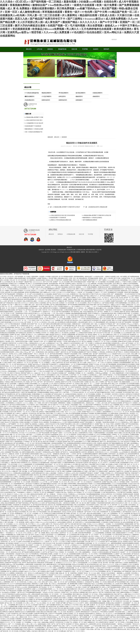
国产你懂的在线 (127, 571)
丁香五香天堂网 (26, 620)
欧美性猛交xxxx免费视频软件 (89, 601)
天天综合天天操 (70, 289)
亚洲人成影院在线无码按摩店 (35, 494)
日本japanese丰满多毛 (132, 324)
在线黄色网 (100, 355)
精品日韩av (129, 287)
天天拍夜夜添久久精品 (68, 571)
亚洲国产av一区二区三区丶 (92, 489)
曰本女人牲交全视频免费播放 (68, 517)
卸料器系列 (62, 96)
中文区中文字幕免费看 (94, 492)
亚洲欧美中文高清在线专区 (86, 599)
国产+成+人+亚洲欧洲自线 (36, 352)
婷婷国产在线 (105, 557)
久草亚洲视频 (129, 622)
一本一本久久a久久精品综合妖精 (28, 566)
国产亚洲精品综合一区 (54, 455)
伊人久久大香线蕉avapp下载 (24, 380)
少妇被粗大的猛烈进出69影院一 (20, 397)
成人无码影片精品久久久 (33, 601)
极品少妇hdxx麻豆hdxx (92, 592)
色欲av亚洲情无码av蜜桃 (30, 301)
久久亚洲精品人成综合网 (63, 550)
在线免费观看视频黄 (125, 362)
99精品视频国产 (34, 306)
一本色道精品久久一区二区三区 (90, 331)
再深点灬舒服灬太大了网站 (90, 576)
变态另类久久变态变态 (118, 394)
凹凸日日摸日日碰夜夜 (102, 366)
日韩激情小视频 (54, 573)
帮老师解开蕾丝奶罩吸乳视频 (64, 504)
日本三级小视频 (62, 483)
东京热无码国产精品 (129, 392)
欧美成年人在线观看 (6, 357)
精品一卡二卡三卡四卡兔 (56, 418)
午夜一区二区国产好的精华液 (73, 387)
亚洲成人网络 (131, 397)
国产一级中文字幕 (37, 304)
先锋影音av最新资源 (103, 443)
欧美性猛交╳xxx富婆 (123, 345)
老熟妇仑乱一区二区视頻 (112, 355)
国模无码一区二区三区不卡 (64, 397)
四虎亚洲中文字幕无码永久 (56, 475)
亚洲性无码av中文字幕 (42, 478)
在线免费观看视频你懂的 (106, 518)
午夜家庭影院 (109, 310)
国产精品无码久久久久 (37, 541)
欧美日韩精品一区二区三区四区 (50, 594)
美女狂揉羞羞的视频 (17, 629)
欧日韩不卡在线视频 (23, 366)
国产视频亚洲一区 (13, 566)
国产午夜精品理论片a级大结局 (12, 303)
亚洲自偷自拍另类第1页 (112, 387)
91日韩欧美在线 (23, 325)
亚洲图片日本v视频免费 (71, 475)
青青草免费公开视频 (40, 626)
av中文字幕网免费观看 (48, 508)
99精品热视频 (136, 357)
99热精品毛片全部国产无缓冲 (49, 336)
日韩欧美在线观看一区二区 (87, 619)
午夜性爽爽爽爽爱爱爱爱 (106, 554)
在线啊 (113, 547)
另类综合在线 (102, 466)
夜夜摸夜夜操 (19, 441)
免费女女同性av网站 (78, 489)
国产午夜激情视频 (83, 526)
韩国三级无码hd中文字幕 (7, 587)
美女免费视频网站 (111, 345)
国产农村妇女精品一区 (58, 394)
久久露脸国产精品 (51, 341)
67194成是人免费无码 (34, 469)
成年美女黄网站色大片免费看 (96, 476)
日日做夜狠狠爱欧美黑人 (78, 403)
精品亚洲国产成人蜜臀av (98, 387)
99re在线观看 (18, 487)
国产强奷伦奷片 (124, 557)
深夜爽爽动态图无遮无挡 (119, 287)
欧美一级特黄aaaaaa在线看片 (120, 490)
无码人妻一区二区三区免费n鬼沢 (57, 631)
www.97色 (54, 287)
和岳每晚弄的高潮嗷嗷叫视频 (96, 520)
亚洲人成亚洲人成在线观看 (15, 410)
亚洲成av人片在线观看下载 (59, 346)
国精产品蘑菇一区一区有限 (32, 336)
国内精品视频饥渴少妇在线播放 (126, 364)
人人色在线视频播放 (99, 533)
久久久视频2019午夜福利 (52, 540)
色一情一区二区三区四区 (128, 520)
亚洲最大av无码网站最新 (94, 557)
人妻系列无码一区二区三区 (7, 541)
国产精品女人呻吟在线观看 (87, 459)
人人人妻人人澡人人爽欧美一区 (118, 327)
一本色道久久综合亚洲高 (129, 610)
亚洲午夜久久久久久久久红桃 (124, 499)
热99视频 (134, 290)
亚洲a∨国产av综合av (48, 582)
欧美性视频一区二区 (91, 543)
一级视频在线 (56, 454)
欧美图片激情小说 (111, 615)
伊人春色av (118, 527)
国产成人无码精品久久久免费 (70, 455)
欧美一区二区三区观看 (58, 489)
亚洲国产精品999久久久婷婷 (18, 490)
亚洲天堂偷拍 (86, 324)
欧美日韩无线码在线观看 (62, 476)
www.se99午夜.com (44, 482)
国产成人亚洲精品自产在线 (55, 385)
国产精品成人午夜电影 (19, 576)
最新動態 (64, 137)
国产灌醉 (63, 603)
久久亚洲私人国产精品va (12, 415)
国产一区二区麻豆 (93, 617)
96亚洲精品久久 (100, 290)
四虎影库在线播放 (63, 339)
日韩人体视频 (71, 585)
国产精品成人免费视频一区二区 (38, 555)
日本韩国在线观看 (19, 425)
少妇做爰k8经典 (132, 389)
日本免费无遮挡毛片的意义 (82, 466)
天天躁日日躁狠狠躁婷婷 (131, 373)
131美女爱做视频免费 (119, 613)
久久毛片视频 (120, 431)
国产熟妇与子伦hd (53, 552)
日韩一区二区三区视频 (45, 440)
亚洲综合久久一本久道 (49, 311)
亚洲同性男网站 (18, 296)
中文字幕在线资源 (117, 534)
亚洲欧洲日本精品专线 (42, 366)
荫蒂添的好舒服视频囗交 (39, 329)
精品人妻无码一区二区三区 (61, 619)
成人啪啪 (90, 399)
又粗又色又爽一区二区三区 (24, 431)
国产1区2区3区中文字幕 (100, 332)
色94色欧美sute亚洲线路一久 (70, 332)
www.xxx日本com (5, 601)
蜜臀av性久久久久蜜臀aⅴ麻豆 (23, 304)
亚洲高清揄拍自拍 (65, 510)
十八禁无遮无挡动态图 (52, 497)
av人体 (109, 496)
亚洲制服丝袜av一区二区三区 (23, 513)
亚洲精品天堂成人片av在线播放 (25, 597)
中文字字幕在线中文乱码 (76, 620)
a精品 (99, 440)
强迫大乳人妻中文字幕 (11, 497)
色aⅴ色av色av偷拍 (109, 425)
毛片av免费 (83, 362)
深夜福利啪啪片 (12, 371)
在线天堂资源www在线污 (42, 445)
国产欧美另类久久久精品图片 (103, 517)
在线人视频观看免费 (118, 373)
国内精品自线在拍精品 (92, 318)
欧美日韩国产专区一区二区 (35, 324)
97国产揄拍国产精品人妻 (70, 325)
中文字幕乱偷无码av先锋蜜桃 (14, 590)
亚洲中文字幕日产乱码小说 (93, 294)
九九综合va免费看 (111, 580)
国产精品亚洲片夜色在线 (40, 504)
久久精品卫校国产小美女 (9, 362)
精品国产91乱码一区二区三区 (101, 299)
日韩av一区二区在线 (54, 438)
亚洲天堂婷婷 (23, 627)
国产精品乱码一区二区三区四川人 (99, 462)
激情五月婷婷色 (50, 610)
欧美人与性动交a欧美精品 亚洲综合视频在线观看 (124, 559)
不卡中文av (123, 397)
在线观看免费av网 (68, 480)
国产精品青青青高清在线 (16, 299)
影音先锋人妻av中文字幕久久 (27, 524)
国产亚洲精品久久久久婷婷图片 (62, 431)
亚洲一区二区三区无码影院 (47, 550)
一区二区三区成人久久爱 (7, 313)
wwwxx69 (68, 489)
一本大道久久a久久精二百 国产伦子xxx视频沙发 (50, 301)
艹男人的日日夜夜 (12, 464)
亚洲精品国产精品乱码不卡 (30, 297)
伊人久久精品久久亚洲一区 (110, 359)
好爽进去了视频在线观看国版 (47, 411)
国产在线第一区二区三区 (31, 322)
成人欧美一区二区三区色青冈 (31, 487)
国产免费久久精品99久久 (53, 290)
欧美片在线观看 (11, 575)
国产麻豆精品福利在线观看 (47, 487)
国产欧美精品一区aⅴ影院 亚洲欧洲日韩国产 (112, 487)
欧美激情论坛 (53, 417)
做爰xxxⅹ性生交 (133, 490)
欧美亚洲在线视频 (133, 320)
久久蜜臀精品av (102, 578)
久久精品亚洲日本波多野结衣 (29, 345)
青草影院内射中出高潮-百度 (67, 627)
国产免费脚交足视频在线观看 (118, 429)
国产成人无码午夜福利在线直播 (25, 445)
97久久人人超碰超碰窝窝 (25, 464)
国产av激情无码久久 (75, 366)
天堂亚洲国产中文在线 (24, 329)
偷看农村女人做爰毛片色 (116, 471)
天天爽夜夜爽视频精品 (68, 462)
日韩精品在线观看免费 (56, 490)
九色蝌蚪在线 (48, 457)
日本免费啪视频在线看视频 (33, 592)
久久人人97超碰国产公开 (53, 569)
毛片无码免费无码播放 (132, 383)
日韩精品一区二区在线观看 (66, 552)
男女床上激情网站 (44, 422)
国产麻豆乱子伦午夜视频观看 (81, 461)
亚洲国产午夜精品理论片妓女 (86, 583)
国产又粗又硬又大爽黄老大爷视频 (108, 485)
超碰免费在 (5, 401)
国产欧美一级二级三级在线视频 (33, 468)
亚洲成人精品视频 (24, 422)
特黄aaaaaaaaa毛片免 (45, 454)
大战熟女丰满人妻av (61, 492)
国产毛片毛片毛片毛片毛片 (118, 299)
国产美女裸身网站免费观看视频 (77, 304)
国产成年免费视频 (19, 443)
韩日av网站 (123, 545)
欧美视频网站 (14, 526)
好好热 (48, 429)
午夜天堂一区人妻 (39, 492)
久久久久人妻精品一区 (72, 345)
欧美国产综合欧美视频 (77, 541)
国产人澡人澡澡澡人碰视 (107, 318)
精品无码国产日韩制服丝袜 (93, 404)
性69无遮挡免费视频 (75, 413)
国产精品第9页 (50, 318)
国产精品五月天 (127, 403)
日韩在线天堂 (53, 331)
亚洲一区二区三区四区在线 (121, 334)
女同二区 (22, 285)
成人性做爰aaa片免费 (112, 464)
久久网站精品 (101, 352)
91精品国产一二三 (31, 548)
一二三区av (93, 306)
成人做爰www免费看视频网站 (73, 368)
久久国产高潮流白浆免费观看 (71, 422)
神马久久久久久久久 (109, 564)
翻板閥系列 (79, 96)
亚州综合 (24, 596)
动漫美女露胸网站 (132, 317)
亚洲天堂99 (49, 350)
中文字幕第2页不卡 (82, 438)
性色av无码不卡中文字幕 (7, 418)
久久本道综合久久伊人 (104, 543)
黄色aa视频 (26, 590)
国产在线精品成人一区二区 (92, 315)
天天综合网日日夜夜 (78, 382)
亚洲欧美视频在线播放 (70, 310)
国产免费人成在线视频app (131, 443)
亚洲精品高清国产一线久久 (30, 354)
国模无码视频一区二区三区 (66, 499)
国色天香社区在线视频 (122, 599)
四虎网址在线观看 (128, 494)
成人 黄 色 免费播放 (83, 487)
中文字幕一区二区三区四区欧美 (59, 561)
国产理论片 (59, 325)
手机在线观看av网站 (87, 610)
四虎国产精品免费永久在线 (70, 420)
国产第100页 (21, 592)
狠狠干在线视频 (91, 503)
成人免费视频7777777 (79, 575)
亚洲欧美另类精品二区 (116, 590)
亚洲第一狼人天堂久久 (50, 583)
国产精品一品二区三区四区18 (128, 536)
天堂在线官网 (111, 445)
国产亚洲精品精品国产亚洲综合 (108, 540)
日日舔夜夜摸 (14, 501)
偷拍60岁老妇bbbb (112, 348)
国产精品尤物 (41, 413)
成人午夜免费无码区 (20, 361)
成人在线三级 (89, 357)
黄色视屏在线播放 (23, 308)
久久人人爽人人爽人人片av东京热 (37, 289)
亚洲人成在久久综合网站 (85, 325)
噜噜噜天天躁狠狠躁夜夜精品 (114, 585)
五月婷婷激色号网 (74, 534)
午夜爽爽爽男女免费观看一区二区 (68, 308)
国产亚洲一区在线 (33, 534)
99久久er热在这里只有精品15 (94, 478)
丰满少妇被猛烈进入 (72, 376)
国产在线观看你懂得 (102, 550)
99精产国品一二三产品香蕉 (33, 434)
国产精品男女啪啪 (83, 369)
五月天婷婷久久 (103, 329)
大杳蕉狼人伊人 (109, 473)
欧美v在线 (14, 375)
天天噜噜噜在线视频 (105, 455)
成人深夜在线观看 (126, 554)
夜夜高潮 (63, 454)
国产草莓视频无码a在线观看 (86, 420)
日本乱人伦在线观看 (116, 392)
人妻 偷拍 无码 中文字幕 (70, 410)
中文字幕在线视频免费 (120, 375)
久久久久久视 (107, 457)
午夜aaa (22, 510)
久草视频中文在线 (37, 436)
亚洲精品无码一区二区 (48, 406)
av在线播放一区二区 (38, 513)
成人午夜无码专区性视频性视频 (41, 443)
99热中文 (107, 547)
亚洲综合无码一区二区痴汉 (62, 297)
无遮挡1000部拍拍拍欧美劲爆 (104, 418)
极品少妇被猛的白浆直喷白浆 (26, 497)
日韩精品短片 (98, 380)
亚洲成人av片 (105, 396)
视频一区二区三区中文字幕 (16, 355)
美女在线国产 (30, 545)
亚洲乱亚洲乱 (82, 557)
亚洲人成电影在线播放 (33, 417)
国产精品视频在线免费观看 (76, 357)
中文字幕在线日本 (102, 406)
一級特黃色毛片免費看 (68, 503)
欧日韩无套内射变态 (61, 610)
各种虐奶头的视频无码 (21, 547)
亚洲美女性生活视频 (50, 513)
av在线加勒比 (30, 385)
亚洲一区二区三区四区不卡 (10, 308)
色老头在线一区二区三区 (15, 297)
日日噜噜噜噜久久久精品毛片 (14, 403)
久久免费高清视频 (76, 576)
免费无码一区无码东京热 (29, 413)
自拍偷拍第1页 (17, 504)
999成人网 (114, 497)
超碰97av (12, 555)
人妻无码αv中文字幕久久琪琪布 (17, 417)
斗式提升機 (98, 249)
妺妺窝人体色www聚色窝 (64, 596)
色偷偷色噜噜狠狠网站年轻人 (50, 408)
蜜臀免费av (33, 366)
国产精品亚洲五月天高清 (70, 557)
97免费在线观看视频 (99, 432)
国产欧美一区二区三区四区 (38, 608)
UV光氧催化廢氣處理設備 (32, 93)
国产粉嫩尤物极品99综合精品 (49, 483)
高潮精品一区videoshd (38, 376)
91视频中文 (109, 476)
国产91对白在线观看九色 (37, 294)
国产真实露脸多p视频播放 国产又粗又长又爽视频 (83, 352)
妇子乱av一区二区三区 (35, 325)
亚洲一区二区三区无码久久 (80, 397)
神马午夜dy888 (94, 455)
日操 (115, 425)
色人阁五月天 (39, 438)
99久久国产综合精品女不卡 (116, 385)
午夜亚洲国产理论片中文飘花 (97, 464)
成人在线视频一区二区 (118, 331)
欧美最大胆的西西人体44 (8, 547)
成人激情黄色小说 (122, 454)
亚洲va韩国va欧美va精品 (108, 383)
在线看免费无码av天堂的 (85, 432)
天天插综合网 (121, 329)
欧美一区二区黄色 (83, 310)
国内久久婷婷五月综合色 (100, 289)
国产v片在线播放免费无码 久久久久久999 (107, 619)
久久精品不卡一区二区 (99, 341)
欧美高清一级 (15, 325)
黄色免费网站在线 (84, 455)
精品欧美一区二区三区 (133, 545)
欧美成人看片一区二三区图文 (110, 626)
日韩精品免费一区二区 (6, 483)
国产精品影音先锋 (51, 606)
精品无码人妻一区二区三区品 (8, 610)
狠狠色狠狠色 (21, 318)
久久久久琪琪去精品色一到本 (46, 361)
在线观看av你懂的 (112, 597)
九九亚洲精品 (99, 583)
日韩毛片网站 (50, 413)
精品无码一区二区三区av (100, 325)
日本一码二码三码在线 (91, 371)
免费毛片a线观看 (91, 550)
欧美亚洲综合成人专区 (95, 564)
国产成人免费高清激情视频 (32, 506)
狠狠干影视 (92, 336)
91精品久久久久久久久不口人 (91, 415)
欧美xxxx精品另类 (38, 501)
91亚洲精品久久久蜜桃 (11, 485)
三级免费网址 (90, 373)
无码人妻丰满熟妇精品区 (54, 511)
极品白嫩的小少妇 (101, 308)
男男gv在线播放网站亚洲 (106, 594)
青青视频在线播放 (40, 629)
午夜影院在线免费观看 (122, 445)
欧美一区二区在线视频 (114, 332)
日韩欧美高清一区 (26, 436)
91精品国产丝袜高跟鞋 (128, 538)
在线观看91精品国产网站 (38, 429)
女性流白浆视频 (22, 287)
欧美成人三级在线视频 (71, 404)
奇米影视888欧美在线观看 (32, 357)
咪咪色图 (83, 611)
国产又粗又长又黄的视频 (24, 376)
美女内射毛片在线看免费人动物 (65, 543)
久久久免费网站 (10, 573)
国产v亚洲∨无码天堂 (41, 310)
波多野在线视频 (101, 417)
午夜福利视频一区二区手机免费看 (93, 425)
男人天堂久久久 (72, 482)
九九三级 (18, 455)
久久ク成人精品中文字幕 (7, 545)
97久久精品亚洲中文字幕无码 (44, 619)
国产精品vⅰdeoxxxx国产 (53, 615)
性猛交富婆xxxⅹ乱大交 (26, 508)
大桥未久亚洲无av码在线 (31, 296)
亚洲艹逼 (67, 524)
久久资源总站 (37, 508)
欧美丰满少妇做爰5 (66, 324)
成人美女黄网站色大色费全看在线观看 (66, 322)
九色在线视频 (109, 432)
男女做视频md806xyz (56, 422)
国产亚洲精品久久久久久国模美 (131, 427)
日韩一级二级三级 (81, 503)
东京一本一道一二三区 (24, 320)
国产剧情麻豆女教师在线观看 (30, 454)
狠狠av (72, 466)
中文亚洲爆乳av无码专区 (65, 389)
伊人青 (49, 555)
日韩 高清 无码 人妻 (88, 368)
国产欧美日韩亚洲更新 (56, 354)
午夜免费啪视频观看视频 (93, 494)
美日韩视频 (15, 627)
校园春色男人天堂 (126, 290)
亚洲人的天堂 (76, 559)
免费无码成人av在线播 (121, 562)
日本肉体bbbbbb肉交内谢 (7, 585)
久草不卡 (38, 497)
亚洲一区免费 (56, 603)
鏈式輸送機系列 (80, 93)
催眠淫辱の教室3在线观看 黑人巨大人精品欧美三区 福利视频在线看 (30, 462)
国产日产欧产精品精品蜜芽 (7, 294)
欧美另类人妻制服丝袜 (88, 452)
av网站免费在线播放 (102, 608)
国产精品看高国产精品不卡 (107, 508)
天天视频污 (53, 429)
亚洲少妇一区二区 (20, 327)
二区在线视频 (30, 550)
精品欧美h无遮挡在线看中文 (87, 613)
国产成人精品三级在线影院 (69, 617)
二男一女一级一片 (24, 315)
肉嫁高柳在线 (95, 441)
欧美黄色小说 (31, 332)
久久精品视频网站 (11, 331)
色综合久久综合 (83, 345)
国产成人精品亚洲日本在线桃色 (65, 531)
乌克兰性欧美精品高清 (128, 478)
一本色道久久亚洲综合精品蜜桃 (100, 552)
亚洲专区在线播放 (14, 350)
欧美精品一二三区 (81, 287)
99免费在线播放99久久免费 (80, 471)
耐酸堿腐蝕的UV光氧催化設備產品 (92, 217)
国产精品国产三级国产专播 (12, 348)
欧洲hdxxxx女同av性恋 (72, 473)
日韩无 (43, 497)
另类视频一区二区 (80, 373)
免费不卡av (25, 569)
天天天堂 (21, 432)
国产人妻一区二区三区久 (125, 408)
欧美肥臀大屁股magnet (6, 564)
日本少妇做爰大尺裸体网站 (14, 619)
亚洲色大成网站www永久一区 (95, 297)
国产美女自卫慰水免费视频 (18, 601)
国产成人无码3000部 (53, 303)
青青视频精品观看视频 (94, 396)
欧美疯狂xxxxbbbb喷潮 (39, 615)
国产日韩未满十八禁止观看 (79, 431)
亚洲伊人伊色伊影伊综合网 (58, 427)
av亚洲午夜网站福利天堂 (38, 473)
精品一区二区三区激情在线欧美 (83, 590)
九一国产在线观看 (82, 617)
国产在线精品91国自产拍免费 (46, 571)
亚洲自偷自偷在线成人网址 (109, 313)
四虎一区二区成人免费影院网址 (126, 569)
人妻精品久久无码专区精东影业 (72, 343)
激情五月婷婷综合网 (13, 536)
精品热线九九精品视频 (67, 396)
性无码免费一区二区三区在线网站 (77, 303)
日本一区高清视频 (120, 383)
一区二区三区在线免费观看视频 (24, 515)
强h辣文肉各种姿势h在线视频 (49, 499)
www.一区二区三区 (58, 589)
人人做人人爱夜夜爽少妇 (54, 566)
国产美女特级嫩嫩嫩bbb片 (125, 529)
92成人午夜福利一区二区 (57, 450)
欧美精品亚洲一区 (27, 504)
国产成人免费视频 (87, 341)
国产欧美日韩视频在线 (106, 296)
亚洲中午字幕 (107, 427)
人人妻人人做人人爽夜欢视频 (40, 622)
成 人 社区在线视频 (127, 555)
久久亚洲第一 (117, 568)
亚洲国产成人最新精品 (31, 424)
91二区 (75, 389)
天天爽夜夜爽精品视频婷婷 (90, 454)
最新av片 (15, 529)
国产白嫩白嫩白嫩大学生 (95, 587)
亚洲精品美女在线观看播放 (7, 332)
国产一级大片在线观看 (119, 324)
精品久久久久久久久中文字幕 (34, 359)
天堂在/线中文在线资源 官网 (62, 576)
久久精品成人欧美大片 (50, 471)
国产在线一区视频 (35, 315)
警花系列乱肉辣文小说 (113, 441)
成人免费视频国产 (50, 492)
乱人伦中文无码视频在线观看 (102, 434)
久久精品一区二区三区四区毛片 (43, 545)
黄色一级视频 (102, 601)
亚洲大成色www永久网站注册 (72, 464)
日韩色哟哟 (107, 569)
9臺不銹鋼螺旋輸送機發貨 (90, 220)
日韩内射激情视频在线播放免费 (99, 545)
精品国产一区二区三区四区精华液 (130, 552)
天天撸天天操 (30, 389)
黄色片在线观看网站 (64, 469)
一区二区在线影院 (67, 587)
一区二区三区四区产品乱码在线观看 (105, 599)
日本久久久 (117, 478)
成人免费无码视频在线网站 (27, 452)
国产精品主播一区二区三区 (103, 361)
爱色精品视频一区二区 (72, 568)
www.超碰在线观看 (117, 517)
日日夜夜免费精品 (20, 559)
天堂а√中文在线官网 (62, 375)
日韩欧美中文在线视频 (54, 348)
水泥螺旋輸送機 (80, 249)
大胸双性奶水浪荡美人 (114, 578)
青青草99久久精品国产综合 (42, 368)
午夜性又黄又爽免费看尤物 (28, 392)
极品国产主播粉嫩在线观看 (66, 501)
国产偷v (79, 454)
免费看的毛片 (91, 622)
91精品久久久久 (91, 362)
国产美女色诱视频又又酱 (122, 582)
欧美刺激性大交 (97, 320)
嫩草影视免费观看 (116, 543)
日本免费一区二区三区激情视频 (20, 369)
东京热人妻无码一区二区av (127, 297)
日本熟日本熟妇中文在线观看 (85, 434)
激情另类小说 (65, 352)
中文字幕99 (107, 346)
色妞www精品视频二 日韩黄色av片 (55, 473)
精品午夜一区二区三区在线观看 (116, 376)
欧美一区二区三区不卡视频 (7, 380)
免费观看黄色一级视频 (64, 403)
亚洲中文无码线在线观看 (86, 450)
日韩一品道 (15, 508)
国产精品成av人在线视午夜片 (80, 547)
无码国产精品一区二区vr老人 (97, 345)
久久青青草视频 (14, 315)
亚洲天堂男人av (79, 522)
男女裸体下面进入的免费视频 (97, 526)
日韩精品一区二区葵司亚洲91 (85, 517)
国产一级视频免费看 (117, 294)
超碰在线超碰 (42, 624)
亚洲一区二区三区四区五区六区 (83, 499)
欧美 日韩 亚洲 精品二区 (74, 601)
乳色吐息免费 (45, 417)
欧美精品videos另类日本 (70, 385)
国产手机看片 (10, 487)
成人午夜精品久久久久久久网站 (81, 306)
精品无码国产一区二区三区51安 (54, 464)
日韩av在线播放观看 (6, 578)
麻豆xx (122, 455)
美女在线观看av (21, 531)
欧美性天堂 (72, 287)
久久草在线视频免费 (102, 336)
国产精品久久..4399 (31, 334)
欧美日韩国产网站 (91, 304)
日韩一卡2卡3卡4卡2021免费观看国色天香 (45, 515)
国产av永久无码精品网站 (62, 361)
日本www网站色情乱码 (85, 320)
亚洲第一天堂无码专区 (132, 482)
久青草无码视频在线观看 (72, 338)
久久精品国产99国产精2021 (38, 604)
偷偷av (42, 357)
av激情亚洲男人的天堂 (94, 624)
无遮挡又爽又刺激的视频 (131, 292)
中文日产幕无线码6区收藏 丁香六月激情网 (63, 359)
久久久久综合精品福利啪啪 (119, 483)
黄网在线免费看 (103, 454)
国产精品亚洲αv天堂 (82, 334)
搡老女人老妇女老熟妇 (52, 533)
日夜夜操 (88, 329)
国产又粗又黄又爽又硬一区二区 (50, 526)
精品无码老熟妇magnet (123, 617)
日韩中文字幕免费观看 (46, 431)
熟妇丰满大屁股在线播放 (94, 513)
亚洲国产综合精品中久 (58, 555)
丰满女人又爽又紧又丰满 (127, 475)
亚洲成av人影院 (71, 427)
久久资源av (41, 290)
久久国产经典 (134, 626)
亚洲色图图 (53, 596)
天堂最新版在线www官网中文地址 (108, 408)
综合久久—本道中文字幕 (111, 297)
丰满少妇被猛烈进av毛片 (90, 311)
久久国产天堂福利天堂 (12, 613)
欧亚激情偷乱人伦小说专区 (66, 415)
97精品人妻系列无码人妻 (59, 362)
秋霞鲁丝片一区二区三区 (24, 362)
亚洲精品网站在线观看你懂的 (22, 473)
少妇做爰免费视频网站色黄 (85, 401)
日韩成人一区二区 (103, 371)
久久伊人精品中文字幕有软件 (57, 383)
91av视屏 (114, 496)
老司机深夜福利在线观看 (109, 624)
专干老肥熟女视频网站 (21, 555)
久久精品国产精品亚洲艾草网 (71, 390)
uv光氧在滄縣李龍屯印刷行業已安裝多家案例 (62, 215)
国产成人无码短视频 (10, 383)
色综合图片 (38, 452)
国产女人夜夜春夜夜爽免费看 (47, 580)
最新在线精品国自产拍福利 (85, 483)
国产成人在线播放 (82, 540)
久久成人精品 (77, 587)
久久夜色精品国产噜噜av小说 (88, 580)
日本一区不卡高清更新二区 (117, 396)
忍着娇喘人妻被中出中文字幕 (63, 382)
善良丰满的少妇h (74, 476)
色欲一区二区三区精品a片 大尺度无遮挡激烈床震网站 (15, 429)
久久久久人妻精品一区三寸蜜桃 (32, 403)
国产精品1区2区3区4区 (113, 397)
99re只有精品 (78, 436)
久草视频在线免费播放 (43, 392)
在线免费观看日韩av (19, 483)
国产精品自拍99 (30, 310)
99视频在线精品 (84, 417)
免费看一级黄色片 (68, 299)
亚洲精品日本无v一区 (121, 371)
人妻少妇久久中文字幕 (7, 296)
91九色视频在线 (116, 369)
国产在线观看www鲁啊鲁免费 (90, 508)
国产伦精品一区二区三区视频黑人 (41, 362)
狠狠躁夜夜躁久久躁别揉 (51, 501)
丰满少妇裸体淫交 (124, 626)
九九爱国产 (116, 554)
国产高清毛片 (41, 548)
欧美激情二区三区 (114, 545)
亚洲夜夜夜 (108, 533)
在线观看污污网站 (120, 424)
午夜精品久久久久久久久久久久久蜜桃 (125, 308)
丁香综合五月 (136, 624)
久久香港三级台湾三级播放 (76, 315)
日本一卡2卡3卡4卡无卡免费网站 (113, 501)
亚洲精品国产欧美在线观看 (76, 561)
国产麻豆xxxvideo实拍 (21, 587)
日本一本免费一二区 (46, 620)
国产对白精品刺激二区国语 (37, 396)
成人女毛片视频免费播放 (124, 608)
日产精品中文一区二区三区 (37, 496)
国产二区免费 (93, 369)
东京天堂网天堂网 (60, 508)
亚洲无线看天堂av (124, 413)
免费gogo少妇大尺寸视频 (118, 304)
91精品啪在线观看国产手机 (58, 443)
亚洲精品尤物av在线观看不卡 (114, 603)
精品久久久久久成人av (30, 571)
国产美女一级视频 (103, 311)
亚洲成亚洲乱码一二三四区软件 (38, 547)
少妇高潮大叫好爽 (114, 462)
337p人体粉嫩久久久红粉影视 (66, 515)
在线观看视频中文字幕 (126, 462)
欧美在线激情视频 (82, 389)
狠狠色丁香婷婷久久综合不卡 (80, 569)
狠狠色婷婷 (31, 585)
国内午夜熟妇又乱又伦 (74, 341)
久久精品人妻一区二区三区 (71, 459)
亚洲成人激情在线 (128, 518)
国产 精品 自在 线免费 (111, 382)
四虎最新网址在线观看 (100, 445)
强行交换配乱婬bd (108, 334)
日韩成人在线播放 (29, 399)
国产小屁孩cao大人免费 (10, 287)
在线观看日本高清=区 (81, 396)
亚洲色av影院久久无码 (19, 359)
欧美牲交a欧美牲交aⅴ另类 (89, 443)
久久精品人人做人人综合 (34, 582)
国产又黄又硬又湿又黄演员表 (69, 320)
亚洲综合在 (22, 517)
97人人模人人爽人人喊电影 (49, 317)
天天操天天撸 (91, 339)
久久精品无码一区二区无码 (89, 510)
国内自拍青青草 (9, 589)
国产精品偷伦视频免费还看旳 (44, 599)
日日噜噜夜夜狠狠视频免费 (119, 361)
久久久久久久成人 (115, 410)
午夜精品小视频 (9, 382)
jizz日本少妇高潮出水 (50, 522)
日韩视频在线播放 (129, 380)
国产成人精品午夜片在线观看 (46, 441)
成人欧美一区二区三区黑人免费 (26, 610)
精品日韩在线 (57, 399)
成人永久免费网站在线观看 (68, 438)
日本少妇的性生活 (97, 378)
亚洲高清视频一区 (72, 429)
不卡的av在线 (96, 511)
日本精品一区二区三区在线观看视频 (85, 608)
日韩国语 (112, 371)
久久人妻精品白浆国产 (101, 471)
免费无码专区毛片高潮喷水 (50, 308)
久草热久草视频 (86, 596)
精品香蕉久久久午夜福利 (84, 410)
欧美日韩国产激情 (5, 561)
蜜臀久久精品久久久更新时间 (84, 289)
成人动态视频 (46, 490)
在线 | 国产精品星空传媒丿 (90, 518)
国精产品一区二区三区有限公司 (78, 339)
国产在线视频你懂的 (105, 331)
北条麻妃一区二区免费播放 (24, 622)
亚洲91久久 (58, 332)
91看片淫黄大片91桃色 (130, 501)
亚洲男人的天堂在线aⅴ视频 (96, 501)
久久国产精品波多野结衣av (108, 492)
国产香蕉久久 (120, 352)
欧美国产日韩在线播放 (86, 422)
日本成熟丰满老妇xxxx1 (64, 306)
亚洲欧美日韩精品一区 (61, 315)
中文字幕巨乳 (31, 404)
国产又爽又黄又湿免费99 (26, 613)
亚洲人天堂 (73, 526)
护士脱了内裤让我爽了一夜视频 (101, 596)
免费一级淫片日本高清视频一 (88, 559)
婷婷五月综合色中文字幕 (53, 424)
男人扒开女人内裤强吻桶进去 (114, 417)
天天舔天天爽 (122, 464)
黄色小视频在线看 (67, 445)
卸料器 (50, 172)
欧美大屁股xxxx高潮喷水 (66, 597)
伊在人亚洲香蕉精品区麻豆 (56, 310)
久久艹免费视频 (56, 320)
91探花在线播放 (61, 522)
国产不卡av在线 (116, 427)
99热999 (90, 438)
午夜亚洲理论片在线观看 (107, 611)
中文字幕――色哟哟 (89, 361)
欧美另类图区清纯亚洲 (21, 585)
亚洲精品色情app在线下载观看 (51, 452)
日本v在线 (126, 601)
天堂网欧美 (58, 587)
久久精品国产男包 (35, 590)
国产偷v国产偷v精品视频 (37, 448)
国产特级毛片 (51, 485)
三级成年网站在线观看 (108, 422)
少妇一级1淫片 (132, 429)
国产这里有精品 (5, 389)
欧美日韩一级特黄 (8, 361)
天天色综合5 (24, 406)
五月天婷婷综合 (114, 447)
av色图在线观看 (29, 564)
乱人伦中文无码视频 (61, 485)
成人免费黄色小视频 (63, 606)
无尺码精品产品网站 (25, 631)
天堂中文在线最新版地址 (35, 543)
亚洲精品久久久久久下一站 (55, 547)
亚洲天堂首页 (117, 310)
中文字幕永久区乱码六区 (41, 331)
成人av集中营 (104, 589)
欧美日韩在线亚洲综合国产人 (81, 408)
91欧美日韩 (111, 336)
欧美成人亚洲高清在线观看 (87, 338)
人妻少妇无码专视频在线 (87, 448)
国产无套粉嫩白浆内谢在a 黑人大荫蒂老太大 (59, 604)
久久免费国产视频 (5, 468)
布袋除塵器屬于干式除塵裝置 (33, 126)
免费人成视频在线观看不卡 (120, 533)
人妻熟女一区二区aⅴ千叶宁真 (69, 406)
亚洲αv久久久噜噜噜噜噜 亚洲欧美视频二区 (18, 518)
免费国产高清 (64, 527)
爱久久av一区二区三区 (81, 501)
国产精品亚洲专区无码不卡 (12, 568)
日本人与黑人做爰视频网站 (82, 552)
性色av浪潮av (90, 629)
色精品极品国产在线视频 (95, 389)
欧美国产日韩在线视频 (106, 489)
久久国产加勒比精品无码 (104, 369)
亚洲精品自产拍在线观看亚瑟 (84, 468)
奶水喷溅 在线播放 (32, 361)
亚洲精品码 (120, 380)
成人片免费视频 (114, 404)
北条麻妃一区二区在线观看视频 (115, 524)
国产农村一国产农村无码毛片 (46, 382)
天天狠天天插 (34, 411)
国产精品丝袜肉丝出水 (20, 364)
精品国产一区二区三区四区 (117, 622)
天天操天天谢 (13, 411)
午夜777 (12, 304)
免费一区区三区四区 (69, 529)
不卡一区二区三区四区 (68, 629)
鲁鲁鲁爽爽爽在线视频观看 (97, 603)
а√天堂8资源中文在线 (10, 318)
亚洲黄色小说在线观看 (22, 390)
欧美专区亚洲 (135, 583)
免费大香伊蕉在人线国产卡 (125, 425)
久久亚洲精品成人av (93, 375)
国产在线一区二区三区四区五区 (104, 629)
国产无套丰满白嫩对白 (29, 410)
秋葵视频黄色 (53, 478)
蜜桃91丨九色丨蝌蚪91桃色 (98, 627)
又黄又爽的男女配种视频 (64, 564)
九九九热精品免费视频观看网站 (102, 483)
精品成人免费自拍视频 (132, 506)
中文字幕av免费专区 (126, 357)
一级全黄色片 (67, 547)
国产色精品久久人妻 (75, 538)
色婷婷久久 (81, 371)
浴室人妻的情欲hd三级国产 (52, 352)
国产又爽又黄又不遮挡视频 (32, 425)
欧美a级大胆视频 (135, 411)
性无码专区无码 (118, 518)
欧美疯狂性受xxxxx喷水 (118, 343)
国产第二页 (110, 571)
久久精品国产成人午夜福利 (51, 597)
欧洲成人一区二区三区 (113, 401)
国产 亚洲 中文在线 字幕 (133, 396)
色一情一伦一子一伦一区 (120, 315)
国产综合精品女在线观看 (115, 403)
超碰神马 (6, 376)
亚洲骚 (33, 350)
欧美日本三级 (52, 504)
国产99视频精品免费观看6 (129, 568)
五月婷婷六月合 (69, 457)
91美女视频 (110, 308)
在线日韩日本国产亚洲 (119, 418)
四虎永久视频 (118, 432)
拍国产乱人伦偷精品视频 (53, 378)
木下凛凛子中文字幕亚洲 (87, 568)
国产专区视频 (60, 338)
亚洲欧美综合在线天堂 (104, 287)
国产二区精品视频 (40, 606)
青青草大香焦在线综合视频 (97, 547)
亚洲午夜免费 (44, 455)
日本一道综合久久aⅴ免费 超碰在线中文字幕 (36, 573)
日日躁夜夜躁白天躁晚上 (114, 555)
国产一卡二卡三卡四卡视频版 (126, 561)
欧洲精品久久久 (72, 346)
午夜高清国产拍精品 (56, 462)
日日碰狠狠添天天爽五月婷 (70, 496)
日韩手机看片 (112, 454)
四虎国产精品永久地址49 (81, 480)
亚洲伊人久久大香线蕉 (99, 450)
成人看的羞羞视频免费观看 (46, 297)
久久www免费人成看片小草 (44, 524)
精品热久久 (74, 369)
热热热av (16, 510)
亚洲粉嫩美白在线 (5, 397)
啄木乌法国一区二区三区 (23, 604)
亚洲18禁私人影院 (93, 540)
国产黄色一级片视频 (109, 562)
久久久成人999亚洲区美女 (37, 369)
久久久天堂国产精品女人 (69, 292)
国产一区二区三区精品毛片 (85, 482)
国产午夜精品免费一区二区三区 (98, 597)
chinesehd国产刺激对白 (133, 296)
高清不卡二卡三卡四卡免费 (64, 580)
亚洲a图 (87, 582)
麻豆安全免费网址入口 (90, 606)
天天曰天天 (48, 448)
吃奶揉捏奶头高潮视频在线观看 (127, 468)
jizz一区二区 (28, 443)
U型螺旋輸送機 (71, 234)
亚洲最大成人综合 (89, 382)
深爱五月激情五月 (40, 389)
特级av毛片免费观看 (6, 413)
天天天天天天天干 (123, 348)
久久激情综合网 (99, 538)
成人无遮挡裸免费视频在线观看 (123, 489)
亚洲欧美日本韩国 (71, 578)
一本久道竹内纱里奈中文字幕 (131, 294)
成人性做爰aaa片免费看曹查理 (42, 346)
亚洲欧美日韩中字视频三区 (48, 338)
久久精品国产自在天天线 (57, 368)
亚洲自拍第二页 (99, 469)
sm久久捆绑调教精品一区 (61, 534)
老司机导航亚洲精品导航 (21, 396)
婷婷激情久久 (81, 582)
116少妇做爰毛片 (67, 575)
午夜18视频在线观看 (124, 382)
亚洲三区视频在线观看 (58, 448)
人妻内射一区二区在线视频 (85, 292)
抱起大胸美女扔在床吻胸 (105, 576)
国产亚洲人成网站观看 (80, 497)
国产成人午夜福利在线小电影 (107, 592)
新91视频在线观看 (20, 545)
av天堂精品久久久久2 (76, 545)
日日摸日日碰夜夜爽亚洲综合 (63, 296)
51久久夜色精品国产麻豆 (23, 448)
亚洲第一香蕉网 (132, 339)
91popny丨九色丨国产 (81, 399)
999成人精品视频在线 (104, 559)
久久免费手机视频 (125, 387)
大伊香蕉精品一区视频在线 (118, 285)
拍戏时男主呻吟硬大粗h (41, 613)
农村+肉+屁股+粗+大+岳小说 (56, 404)
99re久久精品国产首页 (128, 527)
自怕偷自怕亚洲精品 (71, 394)
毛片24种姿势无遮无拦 (102, 622)
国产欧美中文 (64, 452)
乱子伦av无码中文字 (55, 445)
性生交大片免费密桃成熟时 (28, 611)
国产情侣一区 (44, 418)
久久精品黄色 (105, 522)
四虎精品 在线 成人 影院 (130, 541)
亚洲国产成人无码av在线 (76, 527)
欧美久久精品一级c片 (62, 411)
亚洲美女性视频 (57, 599)
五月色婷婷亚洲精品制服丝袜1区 (26, 478)
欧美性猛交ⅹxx (127, 534)
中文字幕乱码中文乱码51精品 (35, 287)
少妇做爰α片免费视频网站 (103, 339)
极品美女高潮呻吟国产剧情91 (98, 566)
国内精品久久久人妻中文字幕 (49, 469)
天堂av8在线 (59, 313)
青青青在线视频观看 (35, 317)
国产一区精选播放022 (20, 492)
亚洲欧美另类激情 (76, 510)
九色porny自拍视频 (111, 341)
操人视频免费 (102, 397)
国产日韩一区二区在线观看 (16, 520)
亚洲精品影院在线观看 (99, 399)
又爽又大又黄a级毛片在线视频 (55, 373)
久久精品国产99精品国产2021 (102, 610)
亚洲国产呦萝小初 (107, 575)
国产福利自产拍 (117, 576)
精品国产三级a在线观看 (26, 401)
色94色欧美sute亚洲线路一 (9, 592)
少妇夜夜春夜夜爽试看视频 (130, 585)
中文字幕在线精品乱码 (45, 420)
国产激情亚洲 (101, 580)
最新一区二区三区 (59, 582)
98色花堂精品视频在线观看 (92, 522)
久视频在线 (77, 331)
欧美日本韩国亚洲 (66, 569)
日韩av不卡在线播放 (123, 540)
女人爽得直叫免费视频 (40, 385)
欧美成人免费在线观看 (132, 311)
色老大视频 (82, 329)
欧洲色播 (21, 522)
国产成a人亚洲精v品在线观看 (79, 520)
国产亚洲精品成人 (114, 515)
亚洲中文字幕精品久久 (94, 313)
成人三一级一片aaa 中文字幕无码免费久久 (105, 438)
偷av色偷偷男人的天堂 (65, 408)
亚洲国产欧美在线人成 (115, 522)
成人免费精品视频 (33, 480)
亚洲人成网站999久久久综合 (48, 292)
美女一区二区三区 (120, 548)
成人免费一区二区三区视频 (126, 589)
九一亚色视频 (97, 422)
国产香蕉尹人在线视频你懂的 (115, 399)
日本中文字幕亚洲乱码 (8, 594)
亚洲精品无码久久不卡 (100, 506)
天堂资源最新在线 (130, 487)
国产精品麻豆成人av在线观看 (119, 306)
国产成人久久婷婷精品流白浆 (111, 378)
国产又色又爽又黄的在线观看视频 (129, 355)
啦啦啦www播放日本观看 (61, 285)
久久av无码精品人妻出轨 (22, 418)
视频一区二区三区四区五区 (114, 601)
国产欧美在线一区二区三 (48, 531)
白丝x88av (78, 290)
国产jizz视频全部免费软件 (89, 440)
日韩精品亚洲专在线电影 (86, 332)
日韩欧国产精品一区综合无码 (122, 415)
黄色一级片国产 (93, 354)
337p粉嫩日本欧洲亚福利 (109, 380)
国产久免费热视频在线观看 (118, 459)
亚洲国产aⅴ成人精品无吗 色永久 (47, 345)
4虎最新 (63, 289)
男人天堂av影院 (31, 511)
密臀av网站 (8, 329)
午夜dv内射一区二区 (106, 504)
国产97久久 (80, 355)
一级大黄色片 (42, 378)
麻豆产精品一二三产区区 (44, 410)
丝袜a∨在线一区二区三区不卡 (125, 461)
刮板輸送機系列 (97, 93)
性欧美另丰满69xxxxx (34, 313)
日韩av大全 (34, 518)
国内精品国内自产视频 (127, 410)
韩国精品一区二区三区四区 (73, 508)
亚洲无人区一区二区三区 (112, 536)
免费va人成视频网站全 (59, 568)
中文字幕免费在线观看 (39, 485)
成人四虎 (42, 306)
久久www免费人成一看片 (53, 329)
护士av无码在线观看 (51, 389)
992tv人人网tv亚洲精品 (67, 399)
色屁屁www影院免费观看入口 (105, 411)
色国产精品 (84, 464)
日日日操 (59, 292)
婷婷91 (64, 376)
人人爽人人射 (86, 447)
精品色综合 (65, 366)
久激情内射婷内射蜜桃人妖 (18, 389)
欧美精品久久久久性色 (27, 346)
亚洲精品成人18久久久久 (130, 517)
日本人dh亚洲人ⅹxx (28, 533)
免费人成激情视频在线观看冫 (45, 576)
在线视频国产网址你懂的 (12, 452)
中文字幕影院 (34, 422)
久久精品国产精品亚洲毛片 (25, 371)
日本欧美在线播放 (44, 596)
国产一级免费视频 (69, 373)
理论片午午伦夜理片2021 (95, 303)
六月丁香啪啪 (22, 526)
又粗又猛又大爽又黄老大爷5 (39, 631)
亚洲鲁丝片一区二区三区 (34, 408)
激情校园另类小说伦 (28, 368)
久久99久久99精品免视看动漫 (25, 331)
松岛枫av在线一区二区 (86, 534)
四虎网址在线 (114, 468)
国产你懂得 (67, 513)
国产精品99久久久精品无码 (24, 615)
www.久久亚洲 (64, 357)
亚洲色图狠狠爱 (134, 540)
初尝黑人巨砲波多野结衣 (95, 431)
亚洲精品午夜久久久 (131, 596)
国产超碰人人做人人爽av (85, 429)
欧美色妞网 (59, 513)
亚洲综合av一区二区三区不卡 (104, 613)
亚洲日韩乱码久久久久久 (102, 452)
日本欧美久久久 (15, 285)
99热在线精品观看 (130, 476)
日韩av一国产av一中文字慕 (69, 626)
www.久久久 (134, 382)
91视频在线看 (87, 620)
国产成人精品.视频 (93, 285)
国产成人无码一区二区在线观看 (14, 603)
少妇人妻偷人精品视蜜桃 (97, 569)
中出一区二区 (9, 306)
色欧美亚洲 (130, 510)
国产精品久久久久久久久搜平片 (76, 603)
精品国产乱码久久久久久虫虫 (61, 294)
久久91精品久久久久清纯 (61, 413)
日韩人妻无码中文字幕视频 (128, 441)
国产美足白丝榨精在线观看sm (18, 404)
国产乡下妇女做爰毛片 (27, 540)
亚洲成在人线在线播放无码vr (9, 475)
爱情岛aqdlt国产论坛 (56, 392)
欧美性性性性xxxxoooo (105, 354)
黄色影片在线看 (106, 320)
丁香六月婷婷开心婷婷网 (116, 550)
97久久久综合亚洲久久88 (31, 432)
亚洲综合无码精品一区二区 (71, 613)
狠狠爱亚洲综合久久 (39, 536)
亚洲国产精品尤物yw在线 (109, 482)
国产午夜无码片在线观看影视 (50, 434)
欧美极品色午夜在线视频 (95, 497)
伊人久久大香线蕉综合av (122, 422)
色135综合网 (76, 580)
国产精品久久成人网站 (71, 450)
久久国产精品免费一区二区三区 (97, 348)
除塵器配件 (79, 100)
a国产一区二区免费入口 (88, 343)
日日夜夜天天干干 (95, 447)
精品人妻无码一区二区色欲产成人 (34, 510)
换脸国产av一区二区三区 (125, 497)
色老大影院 (36, 380)
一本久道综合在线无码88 (65, 417)
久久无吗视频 (121, 482)
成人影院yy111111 (5, 325)
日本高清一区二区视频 (47, 332)
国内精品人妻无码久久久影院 (130, 436)
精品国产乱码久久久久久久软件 (121, 354)
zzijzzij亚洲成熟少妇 (125, 452)
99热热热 (110, 506)
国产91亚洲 (74, 506)
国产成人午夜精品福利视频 (26, 457)
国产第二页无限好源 (8, 396)
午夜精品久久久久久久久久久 (131, 576)
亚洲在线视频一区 (50, 562)
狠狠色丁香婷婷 (97, 357)
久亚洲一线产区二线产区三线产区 (49, 506)
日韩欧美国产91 (135, 473)
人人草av (132, 599)
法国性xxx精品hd (30, 522)
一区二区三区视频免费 (91, 490)
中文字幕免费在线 (33, 554)
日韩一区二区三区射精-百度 (72, 418)
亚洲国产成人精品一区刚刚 (17, 334)
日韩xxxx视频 (107, 497)
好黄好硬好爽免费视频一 (85, 533)
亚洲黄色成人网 (110, 352)
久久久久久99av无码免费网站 (97, 571)
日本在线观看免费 (108, 317)
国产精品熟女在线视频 (98, 585)
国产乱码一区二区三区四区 (16, 339)
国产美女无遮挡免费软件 (63, 311)
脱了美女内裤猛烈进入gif (126, 450)
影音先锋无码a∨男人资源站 (22, 382)
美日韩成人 (95, 329)
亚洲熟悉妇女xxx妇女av (102, 390)
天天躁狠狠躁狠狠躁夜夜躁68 (26, 527)
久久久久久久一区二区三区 (122, 411)
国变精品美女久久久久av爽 (37, 343)
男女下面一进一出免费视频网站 (16, 385)
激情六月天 (103, 441)
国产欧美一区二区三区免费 (120, 504)
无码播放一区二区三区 (25, 536)
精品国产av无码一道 (40, 341)
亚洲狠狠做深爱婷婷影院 (74, 443)
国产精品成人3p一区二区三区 (55, 387)
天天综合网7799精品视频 (44, 299)
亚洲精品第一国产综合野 (84, 511)
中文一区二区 (10, 364)
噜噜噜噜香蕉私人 (134, 562)
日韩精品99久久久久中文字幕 (124, 368)
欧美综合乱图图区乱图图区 (128, 566)
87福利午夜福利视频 (6, 322)
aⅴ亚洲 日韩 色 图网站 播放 (123, 583)
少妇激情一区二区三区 (59, 554)
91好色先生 (57, 592)
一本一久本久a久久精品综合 (105, 362)
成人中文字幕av (38, 457)
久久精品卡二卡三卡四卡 (100, 292)
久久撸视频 (67, 313)
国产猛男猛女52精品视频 (64, 548)
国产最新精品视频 (123, 485)
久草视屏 (9, 289)
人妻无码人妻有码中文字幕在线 (69, 615)
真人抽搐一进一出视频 (64, 317)
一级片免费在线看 (13, 538)
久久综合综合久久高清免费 (50, 415)
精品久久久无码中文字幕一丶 (32, 499)
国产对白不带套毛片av (103, 304)
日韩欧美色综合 (71, 350)
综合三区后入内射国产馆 (102, 475)
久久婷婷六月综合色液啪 (23, 541)
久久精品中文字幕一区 (48, 520)
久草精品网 (3, 385)
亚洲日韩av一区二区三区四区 (89, 554)
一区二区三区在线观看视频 (83, 585)
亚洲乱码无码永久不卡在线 (33, 559)
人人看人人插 (106, 513)
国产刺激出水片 (57, 420)
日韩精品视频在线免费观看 (131, 550)
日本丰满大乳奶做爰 (43, 578)
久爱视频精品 (58, 390)
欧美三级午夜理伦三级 (72, 362)
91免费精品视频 (13, 606)
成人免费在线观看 (65, 369)
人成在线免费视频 (34, 418)
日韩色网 (24, 469)
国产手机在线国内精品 (132, 424)
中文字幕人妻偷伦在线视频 (13, 580)
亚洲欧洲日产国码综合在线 (113, 520)
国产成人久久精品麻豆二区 (53, 629)
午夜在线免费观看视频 (113, 566)
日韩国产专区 (65, 592)
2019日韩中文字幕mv (23, 343)
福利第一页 (42, 318)
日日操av (89, 524)
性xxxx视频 (12, 471)
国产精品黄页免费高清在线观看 (31, 552)
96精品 (46, 438)
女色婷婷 (31, 568)
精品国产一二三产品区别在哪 (92, 626)
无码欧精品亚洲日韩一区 (16, 499)
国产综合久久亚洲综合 (44, 518)
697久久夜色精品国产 (94, 548)
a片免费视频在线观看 (97, 427)
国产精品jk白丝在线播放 (19, 511)
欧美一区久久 (28, 617)
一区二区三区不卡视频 (82, 571)
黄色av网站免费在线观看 (33, 531)
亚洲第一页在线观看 (58, 457)
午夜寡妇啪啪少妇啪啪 (46, 554)
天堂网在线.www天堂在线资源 (76, 494)
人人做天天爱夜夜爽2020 (88, 366)
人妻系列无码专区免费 (21, 341)
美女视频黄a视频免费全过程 (101, 515)
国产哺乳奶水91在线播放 (73, 555)
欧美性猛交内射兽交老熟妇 (23, 583)
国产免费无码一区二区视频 (126, 448)
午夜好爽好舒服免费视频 (127, 350)
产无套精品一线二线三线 (30, 441)
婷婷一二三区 (117, 575)
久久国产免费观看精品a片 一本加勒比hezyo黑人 (49, 557)
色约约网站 (46, 304)
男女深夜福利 (135, 526)
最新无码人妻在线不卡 (47, 390)
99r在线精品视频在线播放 (132, 385)
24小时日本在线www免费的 (21, 306)
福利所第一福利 (49, 510)
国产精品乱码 (12, 431)
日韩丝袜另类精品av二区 (53, 617)
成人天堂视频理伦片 (80, 478)
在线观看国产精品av (20, 338)
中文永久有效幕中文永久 (133, 597)
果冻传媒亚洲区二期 (63, 583)
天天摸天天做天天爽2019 (17, 399)
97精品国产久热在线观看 (70, 354)
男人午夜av (5, 531)
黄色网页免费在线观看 (97, 529)
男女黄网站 (97, 350)
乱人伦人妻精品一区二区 (44, 603)
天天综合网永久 (60, 380)
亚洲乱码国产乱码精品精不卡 (50, 364)
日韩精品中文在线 (65, 518)
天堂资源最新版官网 (67, 378)
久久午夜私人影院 (121, 508)
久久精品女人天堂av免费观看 (64, 461)
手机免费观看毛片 (57, 299)
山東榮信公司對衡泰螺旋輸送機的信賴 (60, 220)
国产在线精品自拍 (21, 332)
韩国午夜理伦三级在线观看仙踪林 (46, 397)
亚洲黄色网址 (20, 573)
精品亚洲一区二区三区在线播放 (86, 394)
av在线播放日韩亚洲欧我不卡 (67, 468)
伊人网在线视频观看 (99, 322)
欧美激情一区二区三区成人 (91, 594)
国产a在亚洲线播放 (70, 582)
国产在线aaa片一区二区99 (74, 440)
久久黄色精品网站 (66, 348)
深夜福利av (26, 608)
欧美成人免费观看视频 (68, 334)
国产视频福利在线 (98, 346)
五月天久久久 (25, 303)
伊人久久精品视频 (46, 394)
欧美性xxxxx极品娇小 (115, 338)
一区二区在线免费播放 (65, 594)
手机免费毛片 (17, 368)
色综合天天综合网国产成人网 (80, 564)
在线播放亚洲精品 (64, 364)
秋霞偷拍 (116, 362)
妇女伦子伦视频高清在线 (46, 466)
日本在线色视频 (131, 418)
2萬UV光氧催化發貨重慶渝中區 (33, 132)
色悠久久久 (5, 354)
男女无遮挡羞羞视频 (90, 317)
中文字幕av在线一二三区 (48, 313)
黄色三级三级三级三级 (133, 629)
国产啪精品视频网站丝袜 (116, 443)
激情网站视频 (74, 583)
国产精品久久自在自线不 (90, 436)
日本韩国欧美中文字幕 (70, 371)
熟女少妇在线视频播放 (120, 317)
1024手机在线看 (125, 604)
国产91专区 (11, 448)
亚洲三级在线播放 (63, 287)
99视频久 (7, 290)
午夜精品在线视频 (33, 440)
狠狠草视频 (94, 578)
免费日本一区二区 (110, 469)
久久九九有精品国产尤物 (128, 332)
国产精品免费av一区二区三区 (53, 536)
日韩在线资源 (35, 482)
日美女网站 (134, 573)
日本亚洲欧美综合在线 (119, 629)
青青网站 (38, 332)
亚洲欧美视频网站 (92, 287)
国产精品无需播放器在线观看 (85, 380)
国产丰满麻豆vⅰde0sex (18, 357)
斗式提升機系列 (46, 96)
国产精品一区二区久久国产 (78, 513)
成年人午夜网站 (100, 382)
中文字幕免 (10, 506)
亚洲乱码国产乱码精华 (16, 290)
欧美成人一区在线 (62, 341)
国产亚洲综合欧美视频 (36, 471)
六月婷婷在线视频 (5, 375)
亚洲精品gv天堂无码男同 (20, 289)
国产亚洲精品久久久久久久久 (43, 399)
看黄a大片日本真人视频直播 (120, 320)
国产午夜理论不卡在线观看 (9, 496)
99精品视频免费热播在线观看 (79, 313)
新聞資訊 (60, 234)
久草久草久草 (42, 566)
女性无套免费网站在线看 (34, 526)
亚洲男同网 (86, 545)
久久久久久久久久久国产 (76, 606)
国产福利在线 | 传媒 (76, 311)
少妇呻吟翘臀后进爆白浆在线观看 (13, 608)
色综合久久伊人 (11, 615)
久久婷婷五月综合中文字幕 (116, 440)
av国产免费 (91, 471)
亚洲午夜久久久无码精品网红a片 (37, 627)
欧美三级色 (92, 417)
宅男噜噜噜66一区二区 (22, 294)
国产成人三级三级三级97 (52, 517)
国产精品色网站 (37, 415)
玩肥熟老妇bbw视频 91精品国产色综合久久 (49, 334)
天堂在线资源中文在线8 (92, 504)
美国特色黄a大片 (39, 540)
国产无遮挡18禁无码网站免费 (51, 324)
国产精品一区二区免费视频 (65, 336)
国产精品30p (22, 550)
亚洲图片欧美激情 (26, 348)
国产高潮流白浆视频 (108, 303)
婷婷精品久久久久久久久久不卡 (43, 568)
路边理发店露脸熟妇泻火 (117, 366)
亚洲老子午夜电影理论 (11, 457)
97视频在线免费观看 (127, 310)
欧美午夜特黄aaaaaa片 (43, 561)
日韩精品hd (10, 510)
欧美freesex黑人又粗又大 (59, 440)
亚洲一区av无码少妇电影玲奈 (71, 536)
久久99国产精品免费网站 (48, 327)
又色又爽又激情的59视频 (52, 401)
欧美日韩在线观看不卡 (109, 431)
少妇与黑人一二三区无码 (79, 318)
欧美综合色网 (85, 566)
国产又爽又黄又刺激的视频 (26, 626)
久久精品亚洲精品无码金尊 (92, 589)
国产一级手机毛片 (50, 461)
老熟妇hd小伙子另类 (39, 401)
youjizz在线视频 (111, 368)
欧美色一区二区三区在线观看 (93, 561)
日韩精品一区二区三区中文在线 (43, 529)
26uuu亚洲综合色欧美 (100, 555)
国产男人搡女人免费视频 (64, 471)
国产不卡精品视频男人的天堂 (114, 541)
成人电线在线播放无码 (70, 589)
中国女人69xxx (39, 522)
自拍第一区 (18, 454)
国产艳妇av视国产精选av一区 (127, 480)
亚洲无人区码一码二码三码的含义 (41, 320)
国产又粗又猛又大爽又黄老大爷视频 (74, 490)
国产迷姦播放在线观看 (6, 548)
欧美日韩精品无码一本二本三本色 (88, 485)
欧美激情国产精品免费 (111, 529)
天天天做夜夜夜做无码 (98, 615)
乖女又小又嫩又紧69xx (34, 406)
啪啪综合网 (111, 582)
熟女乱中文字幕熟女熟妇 (12, 422)
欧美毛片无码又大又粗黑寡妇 (38, 303)
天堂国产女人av (113, 589)
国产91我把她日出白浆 (6, 408)
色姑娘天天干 (25, 459)
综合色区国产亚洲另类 (82, 462)
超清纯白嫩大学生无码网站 (53, 396)
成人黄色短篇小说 (22, 575)
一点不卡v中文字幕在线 (73, 448)
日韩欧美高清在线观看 (32, 318)
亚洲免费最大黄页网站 (9, 478)
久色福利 (84, 587)
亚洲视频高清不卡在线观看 (115, 292)
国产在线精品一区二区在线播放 (124, 318)
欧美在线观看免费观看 (90, 355)
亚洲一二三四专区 (71, 454)
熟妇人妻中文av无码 (77, 518)
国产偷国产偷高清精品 (22, 503)
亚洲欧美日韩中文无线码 (125, 341)
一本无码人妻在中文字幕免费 (82, 531)
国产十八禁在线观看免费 (80, 562)
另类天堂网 (99, 359)
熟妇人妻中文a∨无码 (51, 306)
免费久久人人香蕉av (113, 450)
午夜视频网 (89, 445)
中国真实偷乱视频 (35, 390)
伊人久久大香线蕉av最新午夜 (117, 311)
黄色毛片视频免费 (12, 466)
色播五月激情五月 (116, 610)
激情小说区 (21, 578)
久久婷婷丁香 (68, 622)
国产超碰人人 (84, 476)
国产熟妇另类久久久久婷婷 (37, 503)
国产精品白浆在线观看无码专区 (11, 392)
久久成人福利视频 (72, 485)
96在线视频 (5, 411)
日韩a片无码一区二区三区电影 (54, 459)
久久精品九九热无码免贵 (46, 534)
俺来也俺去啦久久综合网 (102, 420)
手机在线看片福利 (120, 611)
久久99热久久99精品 (65, 541)
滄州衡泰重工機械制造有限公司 (50, 42)
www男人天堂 (117, 436)
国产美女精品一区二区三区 (46, 587)
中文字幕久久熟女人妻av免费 (81, 604)
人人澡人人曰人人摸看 (85, 496)
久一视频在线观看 (125, 526)
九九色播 (10, 557)
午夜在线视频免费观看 (100, 401)
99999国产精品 (105, 447)
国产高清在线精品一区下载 (47, 380)
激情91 (87, 603)
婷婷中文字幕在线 (15, 373)
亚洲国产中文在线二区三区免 (97, 364)
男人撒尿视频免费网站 (28, 489)
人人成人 (57, 406)
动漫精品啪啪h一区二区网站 (125, 496)
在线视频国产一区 (128, 603)
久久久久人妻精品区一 (98, 524)
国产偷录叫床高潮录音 (33, 338)
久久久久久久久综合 (18, 322)
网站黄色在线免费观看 (76, 361)
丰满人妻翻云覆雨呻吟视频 (83, 529)
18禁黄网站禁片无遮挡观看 (10, 378)
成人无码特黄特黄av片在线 (93, 575)
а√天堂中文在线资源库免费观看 (78, 285)
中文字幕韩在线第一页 (27, 450)
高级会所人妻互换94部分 (107, 527)
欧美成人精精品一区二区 (95, 334)
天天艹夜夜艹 (112, 499)
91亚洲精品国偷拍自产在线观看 (101, 410)
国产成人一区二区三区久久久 (111, 357)
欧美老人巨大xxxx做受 (15, 354)
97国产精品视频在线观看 (114, 587)
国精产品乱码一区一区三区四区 (9, 626)
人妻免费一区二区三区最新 (78, 297)
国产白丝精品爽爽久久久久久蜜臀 (81, 441)
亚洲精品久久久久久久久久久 (64, 562)
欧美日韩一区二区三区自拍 (86, 392)
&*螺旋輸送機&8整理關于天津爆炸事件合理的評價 (97, 215)
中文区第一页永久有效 (61, 327)
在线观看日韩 (98, 482)
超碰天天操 (14, 320)
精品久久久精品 (124, 404)
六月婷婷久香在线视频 (104, 490)
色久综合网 (18, 489)
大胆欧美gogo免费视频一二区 (103, 373)
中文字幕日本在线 (108, 478)
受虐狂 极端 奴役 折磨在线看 (44, 611)
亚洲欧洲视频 (36, 394)
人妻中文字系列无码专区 (20, 447)
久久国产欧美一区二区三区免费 (78, 375)
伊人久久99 (5, 471)
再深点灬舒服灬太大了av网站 (32, 520)
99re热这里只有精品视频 (83, 427)
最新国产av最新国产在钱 (54, 626)
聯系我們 (114, 39)
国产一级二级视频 (40, 533)
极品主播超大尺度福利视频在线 (83, 299)
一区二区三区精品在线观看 (63, 318)
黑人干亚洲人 (136, 489)
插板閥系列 (96, 96)
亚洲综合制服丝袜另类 (111, 448)
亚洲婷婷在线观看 (130, 431)
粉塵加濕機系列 (29, 96)
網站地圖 (73, 252)
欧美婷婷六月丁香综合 (72, 624)
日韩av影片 (81, 589)
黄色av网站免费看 (86, 301)
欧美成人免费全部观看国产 (13, 596)
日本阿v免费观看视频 (121, 303)
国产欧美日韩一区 (95, 461)
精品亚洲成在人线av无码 (87, 536)
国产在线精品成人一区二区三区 (30, 455)
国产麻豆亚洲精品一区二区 (12, 345)
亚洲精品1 (103, 315)
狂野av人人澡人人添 (20, 494)
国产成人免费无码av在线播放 (15, 571)
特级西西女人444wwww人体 (92, 527)
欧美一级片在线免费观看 (25, 501)
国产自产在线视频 (31, 576)
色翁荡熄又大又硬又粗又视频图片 (85, 359)
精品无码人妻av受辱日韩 (41, 475)
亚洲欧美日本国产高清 (77, 317)
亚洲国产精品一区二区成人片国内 (104, 424)
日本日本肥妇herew (28, 629)
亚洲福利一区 (63, 303)
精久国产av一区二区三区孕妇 (49, 590)
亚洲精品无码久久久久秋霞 (101, 468)
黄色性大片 (10, 494)
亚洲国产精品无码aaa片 (34, 364)
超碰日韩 (114, 569)
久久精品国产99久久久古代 (54, 575)
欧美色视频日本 (51, 375)
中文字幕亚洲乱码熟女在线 (12, 450)
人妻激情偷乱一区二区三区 (123, 466)
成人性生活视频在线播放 (118, 346)
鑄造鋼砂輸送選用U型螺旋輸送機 (97, 207)
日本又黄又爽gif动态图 (129, 432)
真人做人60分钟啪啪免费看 (130, 325)
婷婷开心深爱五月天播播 (117, 596)
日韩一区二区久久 (120, 406)
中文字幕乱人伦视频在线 (50, 436)
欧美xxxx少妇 (116, 457)
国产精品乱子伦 (20, 310)
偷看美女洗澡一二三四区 (93, 403)
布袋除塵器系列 (29, 100)
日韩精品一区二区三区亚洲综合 (121, 434)
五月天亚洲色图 (117, 494)
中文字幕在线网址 (25, 350)
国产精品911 (12, 376)
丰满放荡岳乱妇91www (99, 376)
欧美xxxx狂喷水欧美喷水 (86, 376)
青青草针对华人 (5, 490)
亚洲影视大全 (74, 294)
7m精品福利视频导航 (75, 452)
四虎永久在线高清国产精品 (95, 457)
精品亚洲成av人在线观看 (67, 497)
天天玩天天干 (38, 597)
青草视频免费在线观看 (20, 408)
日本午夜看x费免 (65, 526)
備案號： (83, 252)
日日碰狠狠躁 (7, 550)
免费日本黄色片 (41, 375)
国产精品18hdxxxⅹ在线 (35, 308)
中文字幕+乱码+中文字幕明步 (8, 527)
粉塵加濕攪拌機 (90, 249)
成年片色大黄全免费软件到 (110, 561)
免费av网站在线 (74, 619)
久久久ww (15, 329)
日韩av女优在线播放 (79, 504)
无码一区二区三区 (40, 350)
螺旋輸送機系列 (46, 93)
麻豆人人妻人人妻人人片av (29, 624)
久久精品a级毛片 (16, 561)
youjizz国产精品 (135, 387)
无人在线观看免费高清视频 (25, 475)
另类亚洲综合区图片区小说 (79, 548)
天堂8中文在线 (112, 608)
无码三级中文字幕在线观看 (49, 403)
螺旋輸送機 (52, 167)
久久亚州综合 (43, 322)
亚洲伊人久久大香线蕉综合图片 (107, 510)
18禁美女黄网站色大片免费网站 (19, 480)
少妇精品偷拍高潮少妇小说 (66, 478)
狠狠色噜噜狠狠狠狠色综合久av (87, 406)
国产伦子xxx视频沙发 (8, 454)
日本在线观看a (114, 452)
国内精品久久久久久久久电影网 (37, 575)
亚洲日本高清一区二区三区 (54, 480)
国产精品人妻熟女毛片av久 (92, 296)
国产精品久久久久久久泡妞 (85, 506)
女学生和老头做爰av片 (84, 578)
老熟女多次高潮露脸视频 (26, 538)
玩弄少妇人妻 (4, 438)
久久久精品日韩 (40, 610)
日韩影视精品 (115, 455)
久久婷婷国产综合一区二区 (87, 390)
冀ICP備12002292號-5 (92, 252)
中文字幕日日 (106, 404)
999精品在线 (47, 359)
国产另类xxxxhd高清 (100, 368)
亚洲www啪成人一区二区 (85, 346)
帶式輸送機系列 (63, 93)
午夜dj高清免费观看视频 (113, 526)
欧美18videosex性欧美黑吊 (105, 436)
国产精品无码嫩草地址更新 (102, 392)
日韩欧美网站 (61, 345)
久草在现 (61, 590)
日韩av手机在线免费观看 (52, 357)
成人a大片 (129, 299)
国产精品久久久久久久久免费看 (101, 301)
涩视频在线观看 (129, 524)
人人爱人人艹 (33, 603)
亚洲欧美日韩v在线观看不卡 (26, 606)
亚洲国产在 (105, 440)
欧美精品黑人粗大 (121, 510)
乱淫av (37, 550)
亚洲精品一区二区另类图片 (103, 394)
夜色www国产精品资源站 (25, 485)
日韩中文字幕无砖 (120, 547)
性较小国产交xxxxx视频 (121, 594)
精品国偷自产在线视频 (87, 413)
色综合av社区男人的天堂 (69, 511)
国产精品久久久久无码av (26, 476)
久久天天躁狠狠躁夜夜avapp (62, 466)
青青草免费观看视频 (42, 447)
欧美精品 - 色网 (93, 397)
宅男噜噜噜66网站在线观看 (100, 385)
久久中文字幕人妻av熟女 (71, 432)
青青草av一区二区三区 (23, 411)
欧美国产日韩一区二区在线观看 (55, 371)
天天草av (56, 510)
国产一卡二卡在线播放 (14, 624)
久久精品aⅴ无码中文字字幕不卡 (104, 568)
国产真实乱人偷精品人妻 (28, 438)
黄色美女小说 (94, 408)
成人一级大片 (18, 557)
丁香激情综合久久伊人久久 (37, 459)
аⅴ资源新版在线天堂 (6, 620)
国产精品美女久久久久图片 (51, 468)
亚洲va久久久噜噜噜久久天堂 (123, 564)
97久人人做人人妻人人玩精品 (101, 590)
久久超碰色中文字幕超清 (105, 324)
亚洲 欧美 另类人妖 (23, 496)
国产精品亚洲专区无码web (36, 461)
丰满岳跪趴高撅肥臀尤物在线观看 (58, 447)
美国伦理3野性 (10, 515)
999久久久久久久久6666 (133, 406)
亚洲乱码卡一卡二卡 (14, 438)
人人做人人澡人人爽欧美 (17, 617)
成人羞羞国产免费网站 (120, 296)
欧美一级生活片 (39, 527)
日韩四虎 (132, 336)
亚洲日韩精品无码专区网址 (7, 445)
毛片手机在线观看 (41, 511)
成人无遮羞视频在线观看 (74, 554)
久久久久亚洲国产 (81, 629)
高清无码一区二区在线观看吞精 (127, 627)
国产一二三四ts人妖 (39, 371)
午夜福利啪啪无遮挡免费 (104, 503)
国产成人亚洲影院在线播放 (24, 394)
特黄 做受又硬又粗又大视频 (78, 524)
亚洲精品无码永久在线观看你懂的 (130, 378)
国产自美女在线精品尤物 (99, 496)
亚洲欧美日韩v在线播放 (115, 620)
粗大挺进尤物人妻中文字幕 (65, 331)
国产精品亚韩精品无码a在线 (54, 503)
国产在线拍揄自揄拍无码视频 (112, 538)
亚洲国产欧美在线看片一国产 (119, 301)
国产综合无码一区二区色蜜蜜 (128, 447)
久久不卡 (12, 583)
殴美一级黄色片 (13, 401)
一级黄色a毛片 (111, 466)
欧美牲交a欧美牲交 (130, 440)
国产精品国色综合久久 (29, 619)
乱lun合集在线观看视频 (17, 292)
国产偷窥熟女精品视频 (47, 315)
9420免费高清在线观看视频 (12, 317)
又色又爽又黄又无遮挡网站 (125, 492)
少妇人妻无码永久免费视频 (77, 592)
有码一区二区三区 (132, 464)
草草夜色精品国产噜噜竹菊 (122, 473)
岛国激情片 (94, 466)
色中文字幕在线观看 (28, 427)
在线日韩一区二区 (44, 354)
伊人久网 (25, 603)
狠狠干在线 (33, 397)
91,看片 (5, 522)
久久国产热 (44, 552)
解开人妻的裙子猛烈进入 (107, 375)
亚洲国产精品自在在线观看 (96, 310)
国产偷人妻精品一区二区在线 (98, 582)
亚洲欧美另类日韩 (22, 440)
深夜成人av (29, 492)
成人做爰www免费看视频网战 (118, 390)
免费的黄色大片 (69, 590)
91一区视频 (36, 431)
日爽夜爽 (129, 459)
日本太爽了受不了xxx (91, 541)
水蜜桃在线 (47, 287)
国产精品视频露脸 (111, 364)
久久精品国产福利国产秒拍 (63, 441)
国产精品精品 (10, 543)
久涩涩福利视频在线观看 (45, 589)
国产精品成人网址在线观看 (109, 461)
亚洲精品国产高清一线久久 (29, 561)
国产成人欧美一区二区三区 (76, 327)
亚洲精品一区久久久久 (79, 445)
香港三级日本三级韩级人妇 (105, 606)
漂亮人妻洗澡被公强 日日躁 (114, 322)
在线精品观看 (38, 564)
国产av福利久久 (17, 413)
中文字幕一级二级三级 (48, 325)
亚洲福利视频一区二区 (102, 338)
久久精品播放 (48, 294)
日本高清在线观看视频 (104, 306)
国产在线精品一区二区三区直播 (36, 517)
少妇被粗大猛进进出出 (6, 425)
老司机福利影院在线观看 (52, 369)
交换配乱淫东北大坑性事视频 (83, 515)
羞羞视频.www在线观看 (123, 573)
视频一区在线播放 (67, 566)
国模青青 (17, 611)
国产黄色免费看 (126, 322)
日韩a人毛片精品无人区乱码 (100, 620)
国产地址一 (132, 445)
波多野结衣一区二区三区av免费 (69, 533)
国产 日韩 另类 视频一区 (23, 471)
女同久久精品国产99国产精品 (107, 617)
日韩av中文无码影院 (56, 366)
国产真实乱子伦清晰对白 (33, 483)
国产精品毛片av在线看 (17, 420)
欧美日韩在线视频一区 (30, 299)
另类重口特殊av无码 (22, 534)
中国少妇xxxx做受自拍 (87, 469)
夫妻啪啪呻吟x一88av (65, 559)
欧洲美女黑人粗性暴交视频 (103, 343)
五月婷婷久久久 (132, 371)
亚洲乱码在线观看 (112, 627)
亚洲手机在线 (113, 329)
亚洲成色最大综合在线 (127, 578)
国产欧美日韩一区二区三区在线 (10, 631)
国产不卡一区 (32, 447)
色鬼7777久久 (55, 518)
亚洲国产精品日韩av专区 (100, 499)
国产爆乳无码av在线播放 (113, 604)
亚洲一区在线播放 (29, 355)
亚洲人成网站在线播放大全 (7, 387)
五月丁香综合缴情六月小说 (32, 339)
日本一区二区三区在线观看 (34, 285)
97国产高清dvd (86, 387)
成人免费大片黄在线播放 (81, 336)
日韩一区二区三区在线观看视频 (19, 461)
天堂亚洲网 (58, 571)
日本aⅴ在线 (51, 322)
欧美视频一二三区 (13, 522)
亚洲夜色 (16, 517)
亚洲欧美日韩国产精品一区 (125, 313)
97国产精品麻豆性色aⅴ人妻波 (85, 350)
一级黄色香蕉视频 (53, 355)
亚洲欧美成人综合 (65, 506)
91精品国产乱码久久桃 (21, 554)
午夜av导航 (82, 294)
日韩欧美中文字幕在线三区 (46, 296)
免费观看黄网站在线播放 (85, 385)
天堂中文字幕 (25, 317)
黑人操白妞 (135, 497)
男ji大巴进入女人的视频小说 (27, 599)
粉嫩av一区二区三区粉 (59, 611)
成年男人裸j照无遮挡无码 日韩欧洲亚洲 (33, 562)
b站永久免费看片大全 (41, 355)
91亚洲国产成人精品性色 (131, 471)
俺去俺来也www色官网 (73, 611)
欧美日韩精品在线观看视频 (124, 615)
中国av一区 (82, 404)
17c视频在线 (20, 383)
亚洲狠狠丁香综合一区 (84, 573)
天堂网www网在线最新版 (7, 554)
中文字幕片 (111, 406)
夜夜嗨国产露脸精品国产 (67, 290)
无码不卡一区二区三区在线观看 (110, 350)
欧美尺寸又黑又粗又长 (92, 611)
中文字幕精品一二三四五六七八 (59, 538)
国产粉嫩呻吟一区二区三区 (16, 424)
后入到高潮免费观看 (39, 464)
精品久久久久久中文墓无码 (12, 346)
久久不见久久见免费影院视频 (49, 339)
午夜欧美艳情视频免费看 (81, 597)
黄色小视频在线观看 (6, 508)
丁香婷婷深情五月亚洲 (21, 313)
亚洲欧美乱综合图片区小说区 (54, 496)
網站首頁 (56, 137)
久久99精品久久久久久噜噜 (96, 480)
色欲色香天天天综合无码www (69, 329)
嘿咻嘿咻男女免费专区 (53, 289)
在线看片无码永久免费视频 (13, 469)
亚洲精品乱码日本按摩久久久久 (10, 599)
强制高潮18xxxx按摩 (37, 583)
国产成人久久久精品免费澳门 (67, 355)
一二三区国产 (96, 383)
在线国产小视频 (132, 315)
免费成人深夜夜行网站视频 (42, 427)
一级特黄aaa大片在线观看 (124, 624)
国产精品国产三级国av (56, 432)
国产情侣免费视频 (18, 564)
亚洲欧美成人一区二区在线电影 (101, 531)
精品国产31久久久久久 (20, 543)
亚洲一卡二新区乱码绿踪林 (78, 550)
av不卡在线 (15, 550)
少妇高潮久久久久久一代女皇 (49, 601)
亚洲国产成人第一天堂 (25, 415)
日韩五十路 (135, 466)
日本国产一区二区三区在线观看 (103, 534)
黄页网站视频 (121, 438)
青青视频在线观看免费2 (74, 610)
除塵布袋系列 (46, 100)
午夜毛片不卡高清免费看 (107, 548)
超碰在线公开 (84, 624)
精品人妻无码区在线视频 (83, 627)
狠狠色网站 (75, 417)
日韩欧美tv (80, 626)
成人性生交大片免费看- (22, 387)
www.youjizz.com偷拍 (75, 411)
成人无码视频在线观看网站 (119, 389)
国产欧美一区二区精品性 (15, 301)
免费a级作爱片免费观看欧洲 (43, 585)
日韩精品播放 (130, 613)
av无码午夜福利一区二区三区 (61, 545)
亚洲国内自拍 (50, 476)
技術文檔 (81, 234)
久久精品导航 (45, 383)
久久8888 (94, 573)
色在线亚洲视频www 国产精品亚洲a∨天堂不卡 (124, 511)
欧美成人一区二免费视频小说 (87, 308)
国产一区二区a (4, 499)
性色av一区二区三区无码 (17, 336)
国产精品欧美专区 (114, 552)
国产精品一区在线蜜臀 (76, 425)
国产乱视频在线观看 (130, 366)
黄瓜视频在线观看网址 (101, 413)
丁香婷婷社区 (36, 620)
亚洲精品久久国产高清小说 (119, 339)
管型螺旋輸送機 (70, 249)
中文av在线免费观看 (119, 506)
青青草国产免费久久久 (27, 373)
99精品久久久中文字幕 (17, 468)
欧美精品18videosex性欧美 (87, 418)
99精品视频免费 (89, 327)
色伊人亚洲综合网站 (41, 404)
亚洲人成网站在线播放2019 (124, 592)
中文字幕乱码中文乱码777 (59, 585)
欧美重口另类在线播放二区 (32, 383)
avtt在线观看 (121, 597)
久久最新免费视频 (79, 543)
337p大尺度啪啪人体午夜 (95, 562)
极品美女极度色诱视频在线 (60, 620)
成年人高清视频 (16, 620)
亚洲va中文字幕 (99, 448)
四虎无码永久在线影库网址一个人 (27, 378)
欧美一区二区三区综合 (131, 503)
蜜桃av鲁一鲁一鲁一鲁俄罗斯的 (68, 573)
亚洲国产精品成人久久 (28, 557)
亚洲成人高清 (125, 587)
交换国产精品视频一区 (85, 615)
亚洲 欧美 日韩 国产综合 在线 (43, 489)
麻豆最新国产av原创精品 (31, 420)
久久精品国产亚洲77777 (128, 575)
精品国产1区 (5, 304)
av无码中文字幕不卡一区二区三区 (26, 375)
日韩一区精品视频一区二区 (26, 529)
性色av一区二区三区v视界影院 (67, 434)
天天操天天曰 (135, 619)
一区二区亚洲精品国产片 (35, 311)
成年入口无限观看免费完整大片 (85, 424)
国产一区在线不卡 (15, 540)
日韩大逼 (124, 531)
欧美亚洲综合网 (62, 429)
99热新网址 (42, 480)
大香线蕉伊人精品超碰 (87, 538)
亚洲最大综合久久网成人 (12, 476)
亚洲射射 (135, 403)
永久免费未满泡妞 (113, 413)
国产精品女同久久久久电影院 (66, 436)
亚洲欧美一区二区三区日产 (97, 604)
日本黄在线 (4, 297)
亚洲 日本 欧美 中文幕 (49, 543)
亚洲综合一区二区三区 (8, 455)
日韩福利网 (127, 513)
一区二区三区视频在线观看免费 (79, 364)
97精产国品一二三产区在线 (70, 392)
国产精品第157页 (94, 487)
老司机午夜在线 (19, 506)
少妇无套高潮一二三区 (20, 311)
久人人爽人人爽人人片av (70, 487)
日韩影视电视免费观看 (107, 415)
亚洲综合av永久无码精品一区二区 (77, 492)
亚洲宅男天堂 (12, 343)
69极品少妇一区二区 (40, 373)
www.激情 (99, 317)
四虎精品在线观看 (33, 596)
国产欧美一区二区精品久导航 (74, 383)
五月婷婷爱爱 (107, 389)
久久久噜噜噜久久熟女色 (102, 459)
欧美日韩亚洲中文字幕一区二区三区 (51, 425)
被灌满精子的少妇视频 (74, 447)
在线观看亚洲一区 (105, 511)
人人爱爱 (128, 611)
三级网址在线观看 (71, 380)
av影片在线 (104, 403)
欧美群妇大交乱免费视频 (34, 490)
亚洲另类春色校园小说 (125, 359)
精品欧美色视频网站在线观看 (130, 543)
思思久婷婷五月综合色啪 (113, 290)
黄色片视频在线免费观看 (9, 440)
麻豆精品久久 (62, 601)
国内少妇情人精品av (119, 476)
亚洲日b (14, 578)
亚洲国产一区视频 (99, 473)
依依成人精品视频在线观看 (86, 475)
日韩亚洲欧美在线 (75, 469)
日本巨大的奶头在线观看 (132, 331)
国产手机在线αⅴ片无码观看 (73, 301)
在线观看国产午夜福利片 (86, 473)
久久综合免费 (126, 369)
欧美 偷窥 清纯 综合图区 (67, 608)
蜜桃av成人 (135, 608)
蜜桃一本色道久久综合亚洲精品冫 (106, 573)
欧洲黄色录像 (79, 415)
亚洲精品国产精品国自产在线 (13, 562)
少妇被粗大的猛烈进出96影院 (67, 540)
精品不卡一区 (88, 383)
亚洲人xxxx (59, 487)
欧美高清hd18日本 (16, 552)
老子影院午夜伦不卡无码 (114, 325)
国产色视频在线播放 (78, 296)
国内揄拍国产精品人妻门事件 (53, 376)
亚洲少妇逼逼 (77, 566)
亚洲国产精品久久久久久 (89, 411)
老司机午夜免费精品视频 (32, 292)
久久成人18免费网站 (125, 619)
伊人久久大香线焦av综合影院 (38, 387)
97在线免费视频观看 (30, 578)
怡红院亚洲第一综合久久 (102, 327)
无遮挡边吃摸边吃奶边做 (122, 336)
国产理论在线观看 (44, 432)
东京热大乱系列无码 (106, 494)
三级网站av (132, 557)
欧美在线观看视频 (128, 522)
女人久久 (16, 524)
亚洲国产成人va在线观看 (33, 327)
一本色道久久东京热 (62, 494)
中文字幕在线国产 (104, 285)
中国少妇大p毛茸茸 (58, 524)
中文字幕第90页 (114, 557)
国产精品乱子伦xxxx (53, 627)
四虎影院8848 (24, 568)
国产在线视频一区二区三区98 (58, 482)
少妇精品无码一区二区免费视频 (129, 515)
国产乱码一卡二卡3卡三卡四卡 (76, 631)
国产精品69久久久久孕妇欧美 (37, 569)
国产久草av (34, 382)
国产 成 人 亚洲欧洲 (49, 494)
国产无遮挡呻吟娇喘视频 (88, 290)
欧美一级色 (94, 324)
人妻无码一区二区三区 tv (51, 541)
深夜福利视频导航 (33, 587)
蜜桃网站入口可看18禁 (60, 350)
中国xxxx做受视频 (83, 354)
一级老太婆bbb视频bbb (132, 547)
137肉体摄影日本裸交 (80, 457)
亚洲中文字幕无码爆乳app (62, 520)
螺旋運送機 (51, 152)
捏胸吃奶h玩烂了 (77, 324)
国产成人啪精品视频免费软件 (58, 304)
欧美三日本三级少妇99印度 (13, 569)
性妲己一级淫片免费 (48, 285)
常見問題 (90, 234)
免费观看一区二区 (16, 427)
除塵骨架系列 (63, 100)
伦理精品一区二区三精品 (80, 622)
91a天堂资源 (101, 541)
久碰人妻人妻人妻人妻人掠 (12, 436)
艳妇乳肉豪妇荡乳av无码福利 (68, 401)
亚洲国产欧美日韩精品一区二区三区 (28, 466)
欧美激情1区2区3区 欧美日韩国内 (126, 580)
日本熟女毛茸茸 (106, 294)
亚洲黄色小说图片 (57, 410)
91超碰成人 (41, 424)
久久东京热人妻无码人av (31, 290)
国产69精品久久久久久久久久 (30, 580)
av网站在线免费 (35, 594)
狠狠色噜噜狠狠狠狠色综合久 (116, 289)
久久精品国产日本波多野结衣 (23, 589)
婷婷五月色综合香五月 (117, 503)
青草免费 (109, 315)
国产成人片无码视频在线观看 (101, 429)
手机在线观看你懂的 (6, 359)
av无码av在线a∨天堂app (21, 352)
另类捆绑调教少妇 (10, 534)
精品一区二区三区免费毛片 (117, 420)
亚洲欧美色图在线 (126, 401)
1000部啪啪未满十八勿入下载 (54, 343)
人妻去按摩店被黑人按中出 (85, 322)
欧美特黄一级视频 (114, 475)
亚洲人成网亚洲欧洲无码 (50, 564)
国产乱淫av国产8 (58, 529)
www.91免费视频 (129, 399)
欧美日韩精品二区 (109, 583)
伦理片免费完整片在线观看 (42, 450)
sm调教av (30, 341)
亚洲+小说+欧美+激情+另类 (131, 417)
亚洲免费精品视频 (127, 338)
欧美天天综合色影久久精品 (42, 538)
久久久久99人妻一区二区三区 (57, 578)
